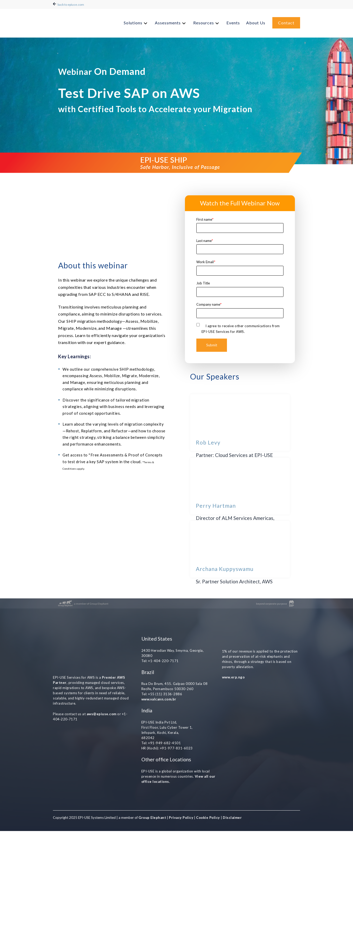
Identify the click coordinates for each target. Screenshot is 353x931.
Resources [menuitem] (203, 21)
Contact (286, 21)
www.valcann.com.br (158, 799)
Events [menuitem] (233, 21)
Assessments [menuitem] (168, 21)
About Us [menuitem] (255, 21)
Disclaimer (232, 917)
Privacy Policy (181, 917)
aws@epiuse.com (101, 785)
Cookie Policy (208, 917)
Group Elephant (152, 917)
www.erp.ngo (233, 776)
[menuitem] (136, 22)
